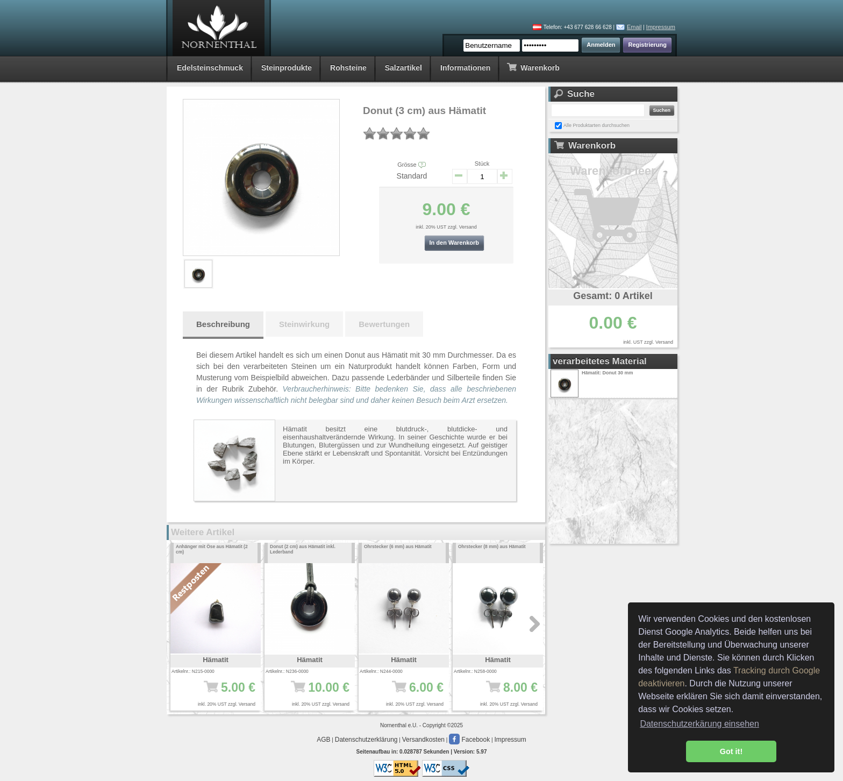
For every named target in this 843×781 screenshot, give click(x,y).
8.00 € (501, 693)
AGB (323, 739)
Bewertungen (384, 324)
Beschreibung (223, 324)
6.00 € (407, 693)
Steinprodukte (286, 67)
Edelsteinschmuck (210, 67)
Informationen (465, 67)
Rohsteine (348, 67)
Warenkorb (533, 67)
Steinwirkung (304, 324)
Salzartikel (403, 67)
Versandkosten (423, 739)
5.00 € (219, 693)
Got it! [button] (731, 751)
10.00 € (313, 693)
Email (634, 27)
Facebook (469, 739)
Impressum (660, 27)
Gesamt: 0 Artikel (612, 295)
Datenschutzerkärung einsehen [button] (699, 723)
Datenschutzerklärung (366, 739)
